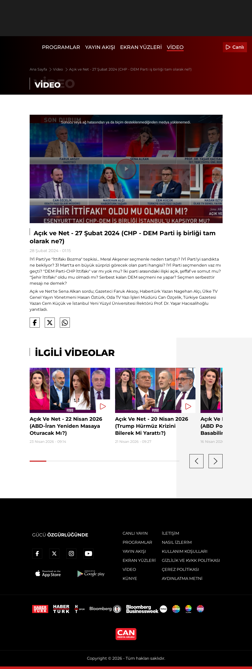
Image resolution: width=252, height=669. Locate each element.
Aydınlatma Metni (182, 578)
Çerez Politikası (180, 569)
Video (175, 47)
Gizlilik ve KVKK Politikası (191, 560)
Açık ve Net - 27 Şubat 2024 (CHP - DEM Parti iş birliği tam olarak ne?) (130, 69)
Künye (130, 578)
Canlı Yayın (135, 533)
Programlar (61, 47)
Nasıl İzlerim (177, 542)
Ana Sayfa (41, 69)
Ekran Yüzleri (141, 47)
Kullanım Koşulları (185, 551)
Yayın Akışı (100, 47)
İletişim (170, 533)
